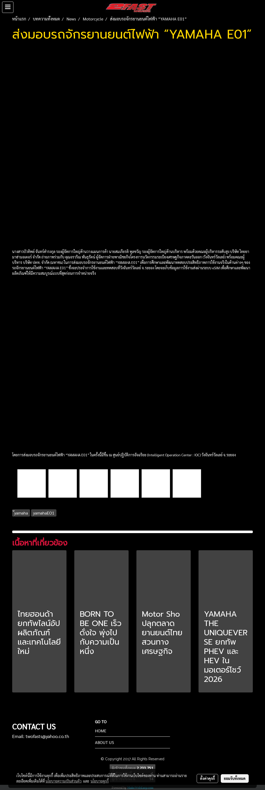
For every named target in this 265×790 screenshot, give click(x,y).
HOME (100, 730)
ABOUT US (104, 742)
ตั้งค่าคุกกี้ (207, 778)
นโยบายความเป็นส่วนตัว (64, 781)
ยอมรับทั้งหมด (235, 778)
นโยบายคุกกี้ (100, 781)
